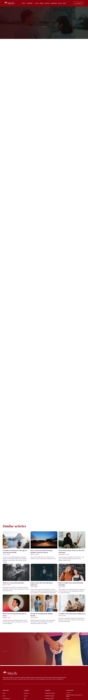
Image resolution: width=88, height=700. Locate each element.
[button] (30, 3)
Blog (64, 3)
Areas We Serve (6, 698)
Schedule (47, 3)
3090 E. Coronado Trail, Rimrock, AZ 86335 (74, 695)
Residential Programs (49, 695)
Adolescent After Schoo (38, 67)
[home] (9, 3)
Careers (60, 3)
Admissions (54, 3)
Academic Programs (49, 698)
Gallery (42, 3)
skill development (34, 154)
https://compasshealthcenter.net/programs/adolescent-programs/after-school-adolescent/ (40, 506)
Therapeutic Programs (50, 693)
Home (23, 3)
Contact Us (26, 693)
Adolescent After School (26, 350)
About (36, 3)
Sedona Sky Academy (8, 677)
